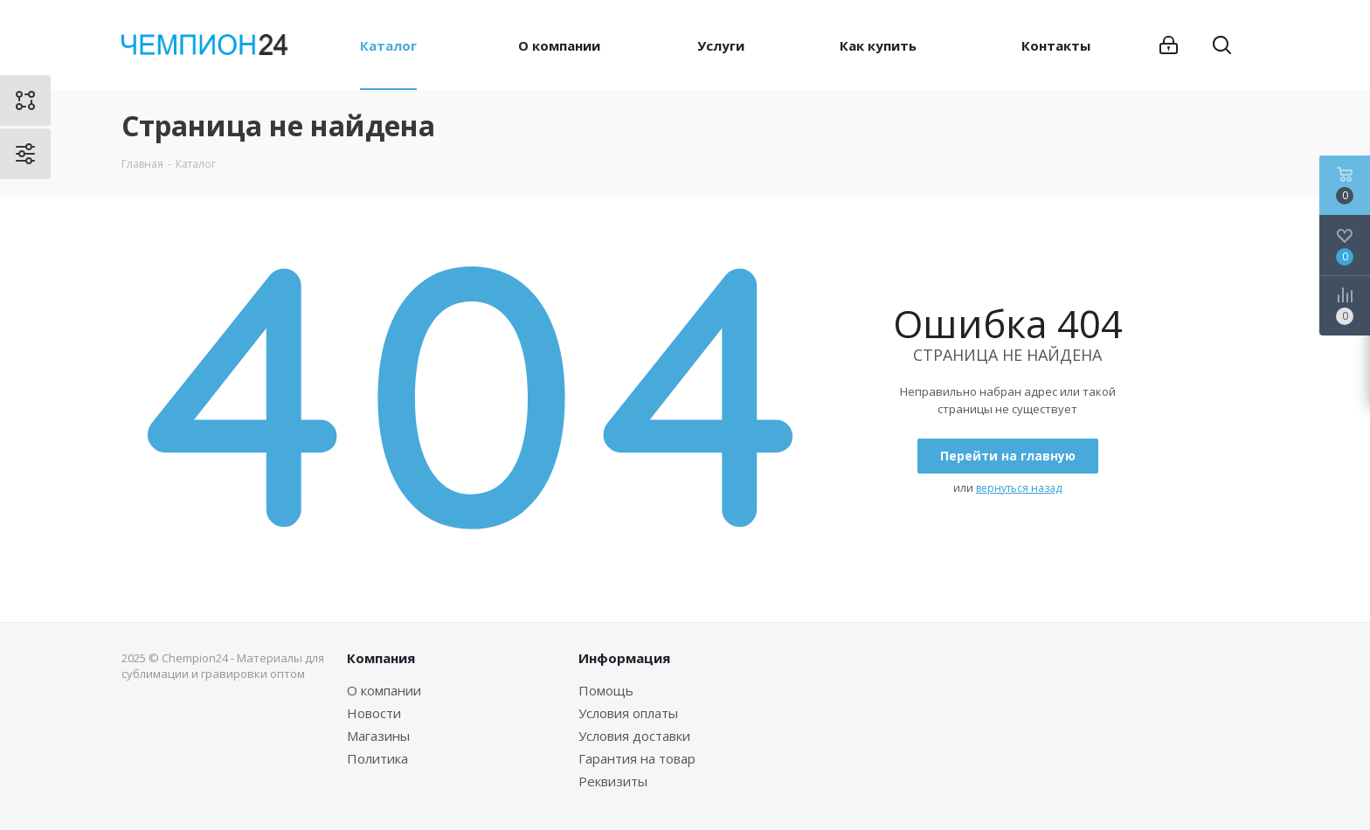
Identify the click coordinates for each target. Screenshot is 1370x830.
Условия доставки (634, 735)
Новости (374, 713)
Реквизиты (612, 781)
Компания (381, 658)
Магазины (378, 735)
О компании (384, 690)
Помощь (605, 690)
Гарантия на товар (636, 758)
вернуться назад (1019, 488)
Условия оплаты (628, 713)
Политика (377, 758)
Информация (624, 658)
